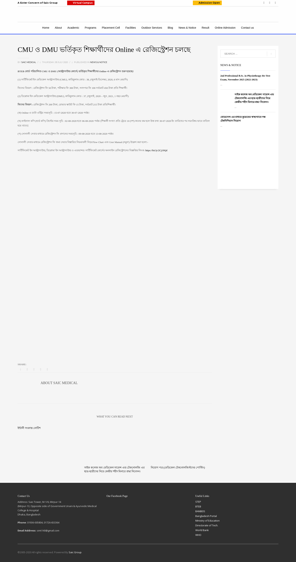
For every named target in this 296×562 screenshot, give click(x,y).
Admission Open (209, 2)
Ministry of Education (207, 520)
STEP (198, 501)
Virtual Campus (83, 2)
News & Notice (98, 62)
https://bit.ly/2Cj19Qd (156, 150)
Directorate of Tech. (206, 525)
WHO (198, 535)
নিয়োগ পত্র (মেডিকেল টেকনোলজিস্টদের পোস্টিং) (178, 467)
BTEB (198, 506)
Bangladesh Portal (206, 516)
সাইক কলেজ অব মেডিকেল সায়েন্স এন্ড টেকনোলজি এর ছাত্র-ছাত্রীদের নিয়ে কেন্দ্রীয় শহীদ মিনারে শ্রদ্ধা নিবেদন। (254, 98)
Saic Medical (29, 62)
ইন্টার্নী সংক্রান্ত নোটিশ (29, 428)
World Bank (202, 530)
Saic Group (75, 552)
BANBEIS (200, 511)
